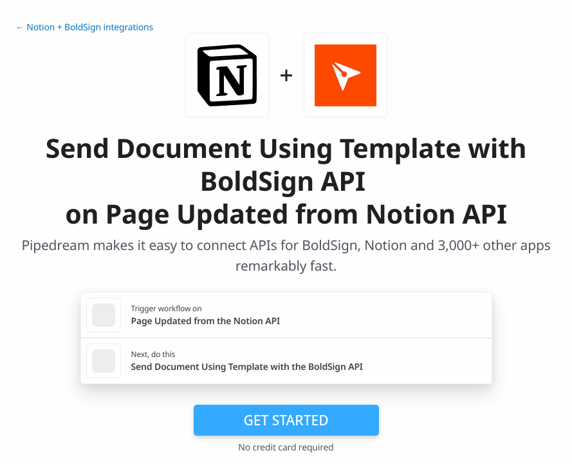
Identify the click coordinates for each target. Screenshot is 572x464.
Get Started (286, 420)
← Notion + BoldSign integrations (84, 27)
